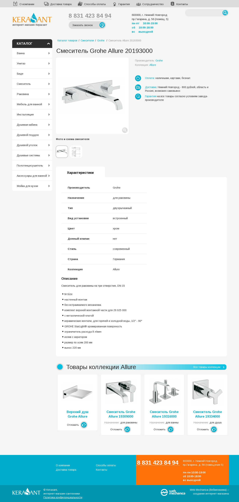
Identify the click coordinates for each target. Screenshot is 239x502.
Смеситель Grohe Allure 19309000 (120, 414)
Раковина (23, 94)
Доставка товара (61, 4)
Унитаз (21, 63)
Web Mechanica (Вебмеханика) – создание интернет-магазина (209, 491)
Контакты (182, 4)
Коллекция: (145, 65)
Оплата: (150, 78)
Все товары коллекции (206, 367)
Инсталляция (25, 114)
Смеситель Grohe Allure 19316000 (164, 414)
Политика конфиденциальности (63, 497)
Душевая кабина (27, 124)
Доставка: (151, 87)
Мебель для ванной (29, 104)
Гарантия (124, 4)
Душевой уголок (27, 145)
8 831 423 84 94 (90, 15)
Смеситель (24, 83)
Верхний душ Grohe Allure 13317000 (77, 414)
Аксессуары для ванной (32, 175)
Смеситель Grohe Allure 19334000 (207, 414)
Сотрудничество (153, 4)
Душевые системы (28, 155)
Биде (20, 73)
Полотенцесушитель (30, 165)
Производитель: (149, 60)
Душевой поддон (28, 134)
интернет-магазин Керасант (32, 19)
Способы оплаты (95, 4)
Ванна (21, 53)
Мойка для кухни (27, 185)
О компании (26, 4)
